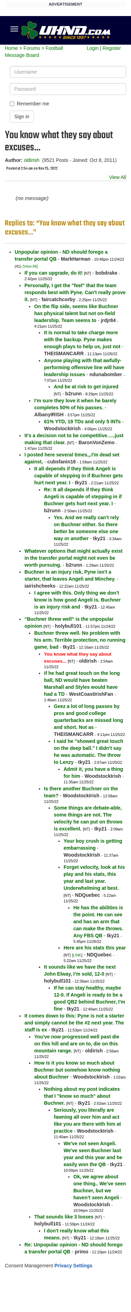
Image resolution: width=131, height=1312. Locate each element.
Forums (31, 48)
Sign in (21, 116)
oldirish (31, 160)
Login (93, 48)
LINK (77, 955)
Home (11, 48)
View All (117, 177)
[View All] (30, 266)
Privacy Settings (73, 1265)
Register (112, 48)
